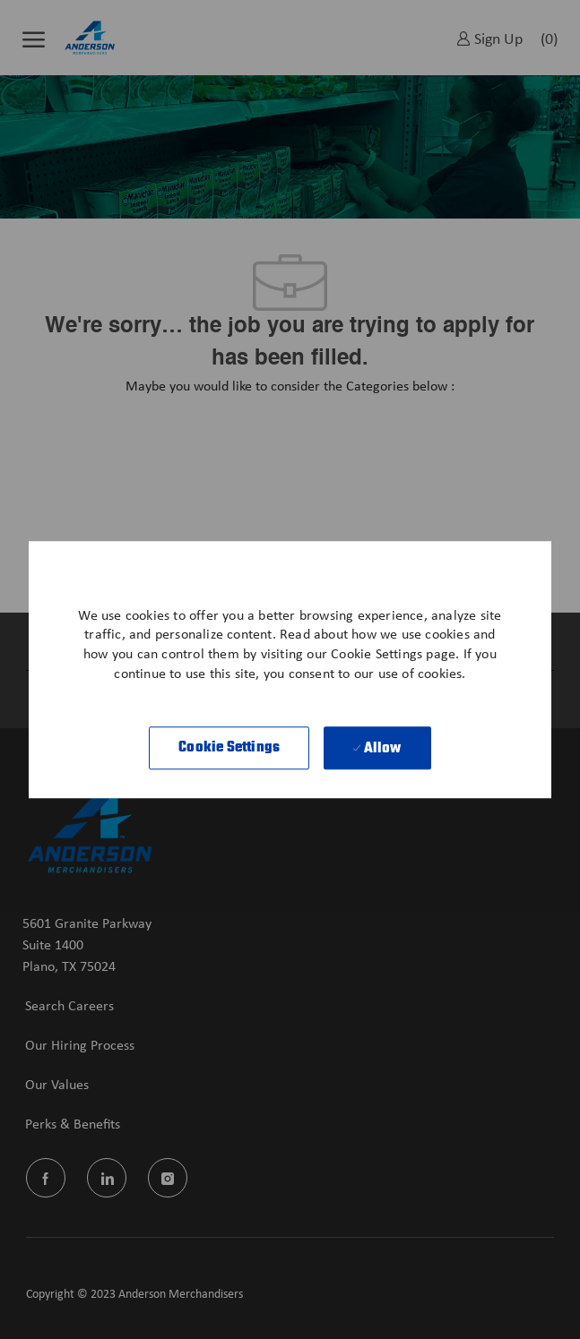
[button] (229, 747)
